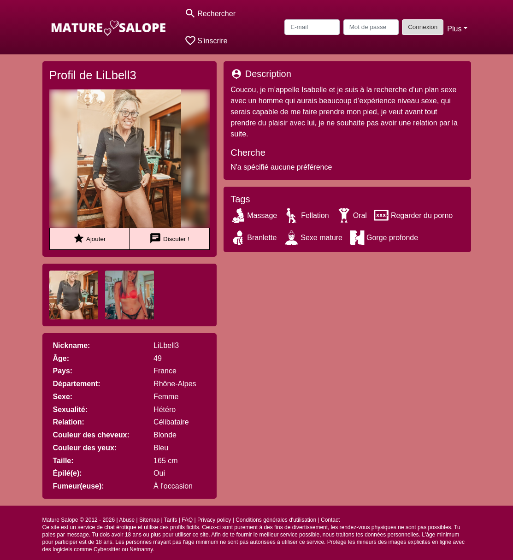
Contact (330, 520)
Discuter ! (169, 238)
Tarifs (170, 520)
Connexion (422, 27)
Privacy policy (214, 520)
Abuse (127, 520)
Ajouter (89, 238)
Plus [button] (454, 29)
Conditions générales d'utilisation (276, 520)
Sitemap (149, 520)
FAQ (187, 520)
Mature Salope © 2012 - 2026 (78, 520)
